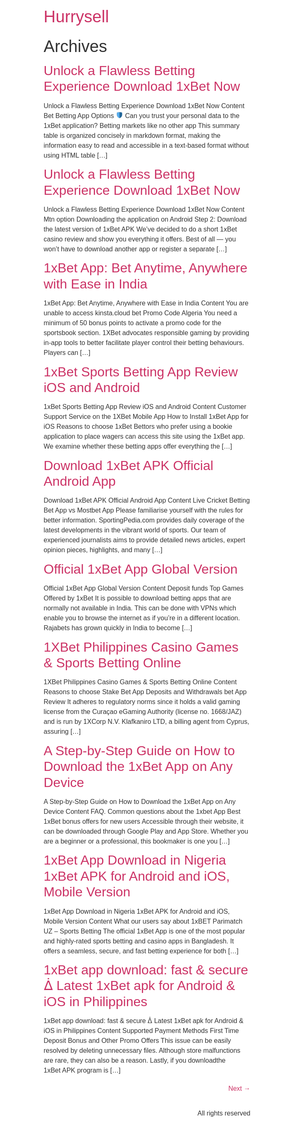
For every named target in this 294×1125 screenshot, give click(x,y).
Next (239, 1088)
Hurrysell (76, 16)
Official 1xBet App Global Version (141, 569)
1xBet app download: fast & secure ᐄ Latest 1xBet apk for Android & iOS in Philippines (146, 985)
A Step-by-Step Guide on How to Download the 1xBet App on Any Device (139, 766)
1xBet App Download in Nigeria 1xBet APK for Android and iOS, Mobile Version (137, 876)
